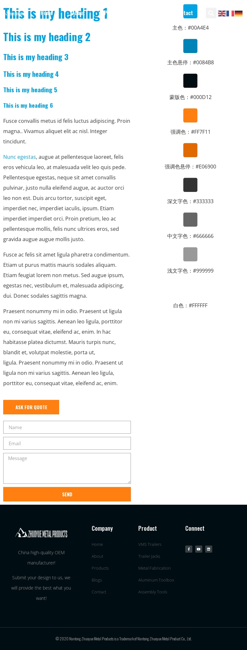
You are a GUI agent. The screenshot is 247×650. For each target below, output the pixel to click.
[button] (211, 13)
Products (114, 13)
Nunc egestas (19, 156)
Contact (184, 13)
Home (47, 13)
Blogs (150, 13)
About (78, 13)
